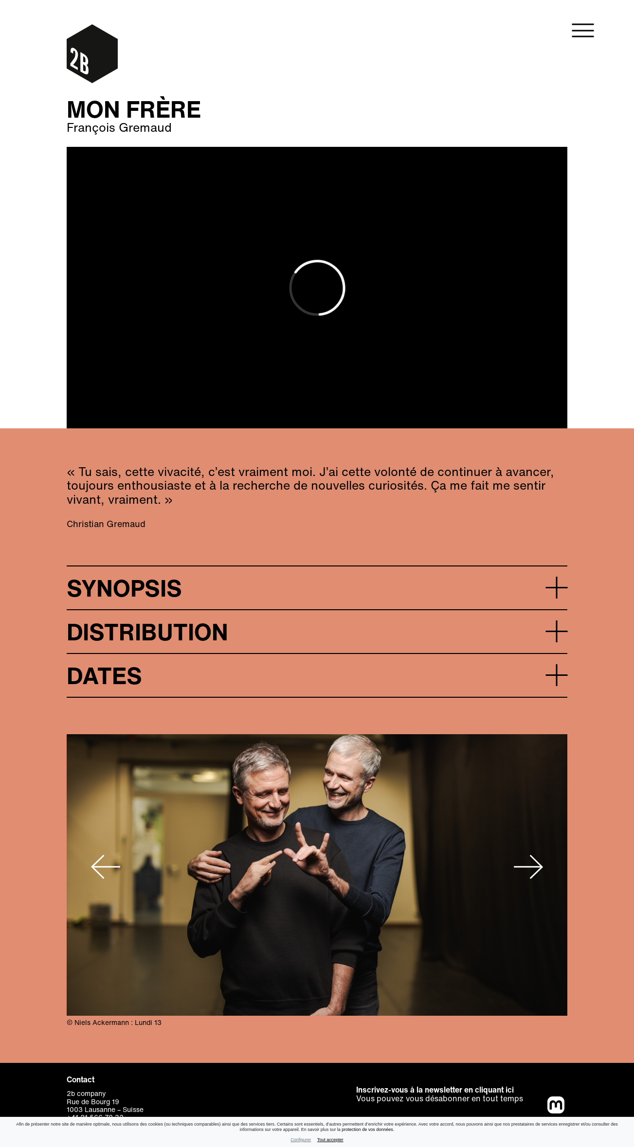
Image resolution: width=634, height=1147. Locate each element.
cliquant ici (494, 1089)
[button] (317, 587)
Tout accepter (330, 1139)
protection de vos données (367, 1129)
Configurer (300, 1139)
